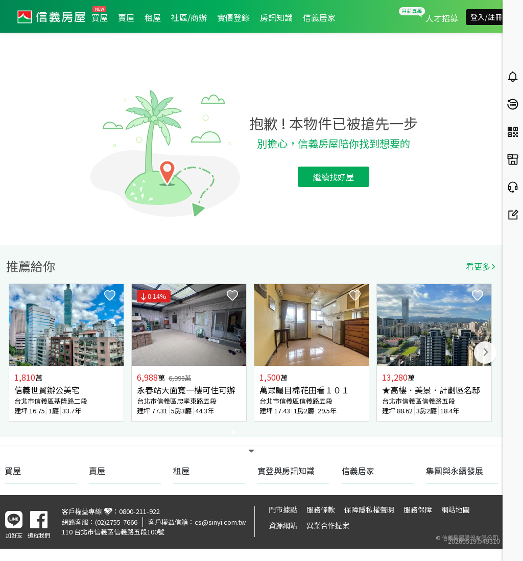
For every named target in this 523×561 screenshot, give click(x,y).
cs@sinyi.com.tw (220, 522)
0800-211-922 (139, 511)
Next (485, 352)
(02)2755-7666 (116, 522)
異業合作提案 (327, 525)
